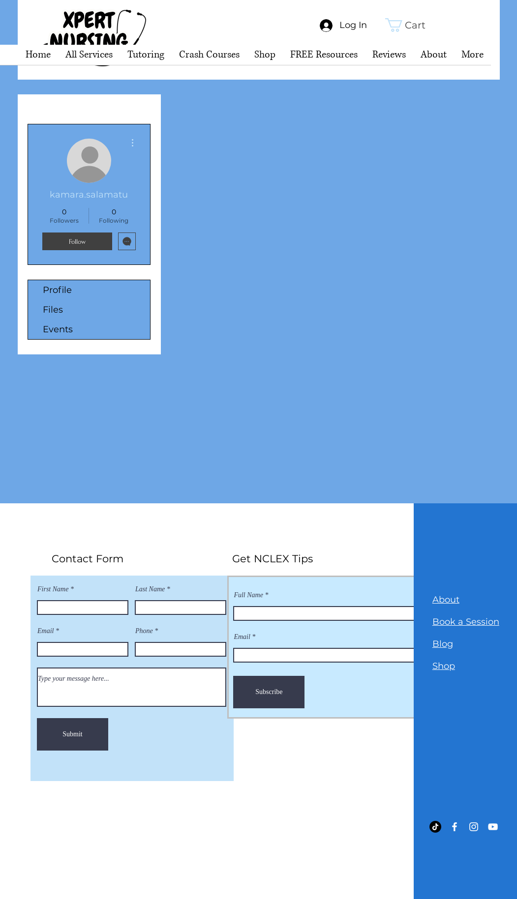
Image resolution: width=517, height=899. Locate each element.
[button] (146, 58)
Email (45, 631)
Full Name (248, 595)
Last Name (150, 589)
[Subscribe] (268, 692)
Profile (57, 290)
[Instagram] (474, 827)
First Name (52, 589)
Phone (144, 631)
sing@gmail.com (147, 810)
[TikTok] (435, 827)
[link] (413, 25)
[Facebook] (454, 827)
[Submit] (72, 734)
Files (53, 309)
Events (58, 329)
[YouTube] (493, 827)
